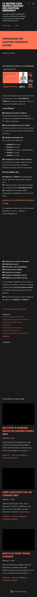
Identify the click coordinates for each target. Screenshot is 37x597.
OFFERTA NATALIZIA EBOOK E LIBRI (14, 309)
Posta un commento (19, 455)
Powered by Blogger (18, 591)
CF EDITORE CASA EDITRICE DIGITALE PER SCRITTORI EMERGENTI (12, 7)
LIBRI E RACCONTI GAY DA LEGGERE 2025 (17, 494)
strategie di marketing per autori (15, 333)
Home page (6, 25)
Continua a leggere (9, 458)
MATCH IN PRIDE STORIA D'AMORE (16, 555)
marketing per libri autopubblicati (16, 319)
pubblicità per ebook (10, 330)
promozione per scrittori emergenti (12, 323)
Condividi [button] (5, 336)
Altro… (17, 25)
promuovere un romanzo (12, 328)
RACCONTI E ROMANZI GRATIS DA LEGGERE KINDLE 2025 (18, 431)
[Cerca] (29, 3)
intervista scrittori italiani (13, 317)
